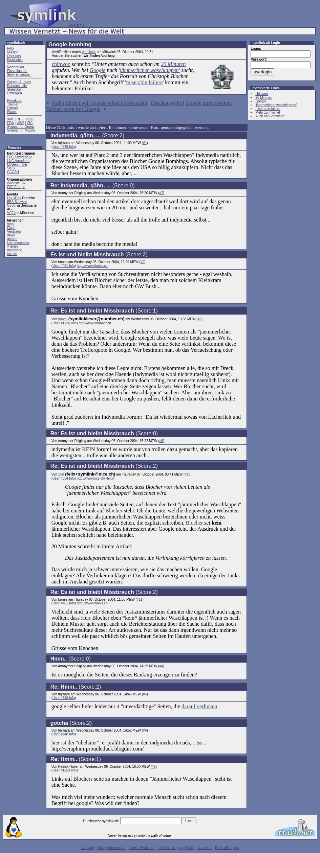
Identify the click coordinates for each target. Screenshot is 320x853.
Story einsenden (19, 74)
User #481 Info (63, 266)
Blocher (114, 510)
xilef (61, 474)
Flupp (11, 228)
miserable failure (144, 82)
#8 (161, 441)
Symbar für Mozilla (21, 130)
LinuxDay (14, 198)
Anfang (87, 847)
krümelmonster (18, 243)
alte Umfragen (170, 847)
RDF (20, 119)
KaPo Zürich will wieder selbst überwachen (99, 103)
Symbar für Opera (20, 127)
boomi (62, 319)
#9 (153, 766)
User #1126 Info (64, 323)
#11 (140, 599)
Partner (12, 108)
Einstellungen (17, 71)
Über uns (14, 56)
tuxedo (12, 254)
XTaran (12, 246)
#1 (145, 143)
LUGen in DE (17, 164)
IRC (30, 123)
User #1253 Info (64, 770)
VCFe (11, 213)
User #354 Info (63, 478)
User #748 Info (63, 146)
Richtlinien (15, 60)
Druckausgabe (166, 103)
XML (10, 119)
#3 (199, 319)
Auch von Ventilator (269, 116)
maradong (14, 250)
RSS (30, 119)
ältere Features (141, 847)
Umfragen (14, 93)
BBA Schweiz (17, 202)
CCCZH (13, 172)
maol (11, 224)
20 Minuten (173, 64)
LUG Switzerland (20, 157)
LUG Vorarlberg (18, 161)
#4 (161, 666)
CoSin (11, 205)
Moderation (15, 67)
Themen (13, 104)
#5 (145, 694)
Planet (12, 112)
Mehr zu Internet (267, 112)
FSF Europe (16, 187)
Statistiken (15, 89)
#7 (161, 193)
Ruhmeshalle (17, 86)
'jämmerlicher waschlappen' (149, 70)
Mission (13, 52)
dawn (11, 235)
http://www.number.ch (95, 323)
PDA (10, 123)
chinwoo (61, 64)
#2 (142, 262)
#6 (145, 730)
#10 (187, 474)
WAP (20, 123)
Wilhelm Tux (16, 183)
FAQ (10, 48)
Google (97, 70)
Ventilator (14, 231)
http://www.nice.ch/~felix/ (95, 478)
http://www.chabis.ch (92, 266)
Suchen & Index (19, 82)
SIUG (11, 168)
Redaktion (14, 100)
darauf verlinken (199, 706)
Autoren (204, 847)
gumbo (12, 239)
